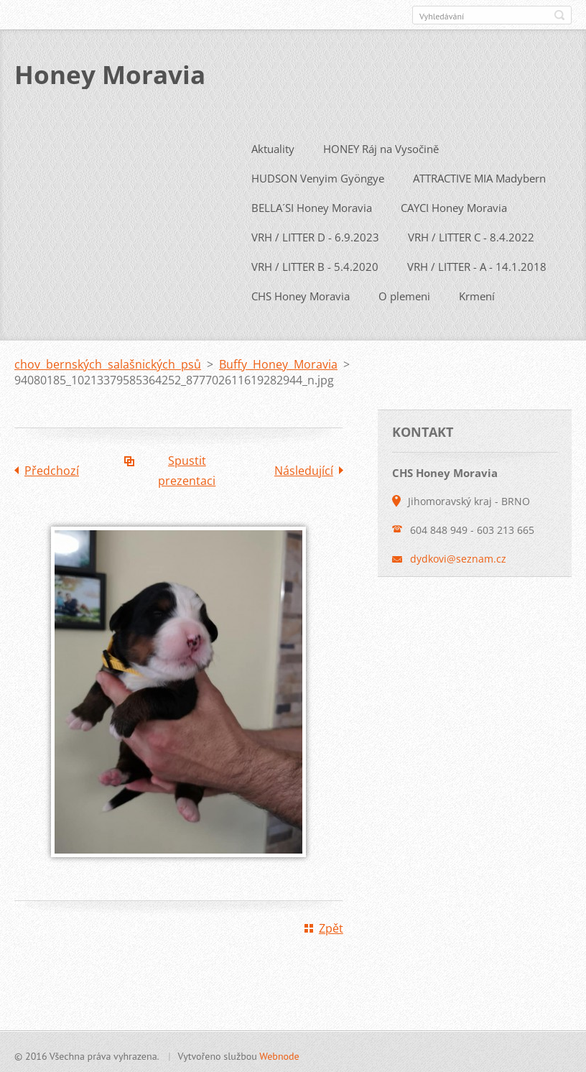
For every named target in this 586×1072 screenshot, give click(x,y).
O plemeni (404, 293)
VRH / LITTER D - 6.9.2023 (315, 234)
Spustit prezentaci (186, 468)
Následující (303, 468)
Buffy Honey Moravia (278, 361)
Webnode (279, 1053)
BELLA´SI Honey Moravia (311, 205)
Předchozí (51, 468)
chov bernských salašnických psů (107, 361)
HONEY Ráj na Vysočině (381, 146)
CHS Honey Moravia (300, 293)
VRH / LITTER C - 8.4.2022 (471, 234)
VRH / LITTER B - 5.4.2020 (314, 264)
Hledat (559, 15)
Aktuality (272, 146)
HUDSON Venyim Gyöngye (317, 175)
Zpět (331, 925)
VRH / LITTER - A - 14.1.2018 (477, 264)
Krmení (477, 293)
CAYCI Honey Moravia (454, 205)
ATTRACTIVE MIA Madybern (479, 175)
